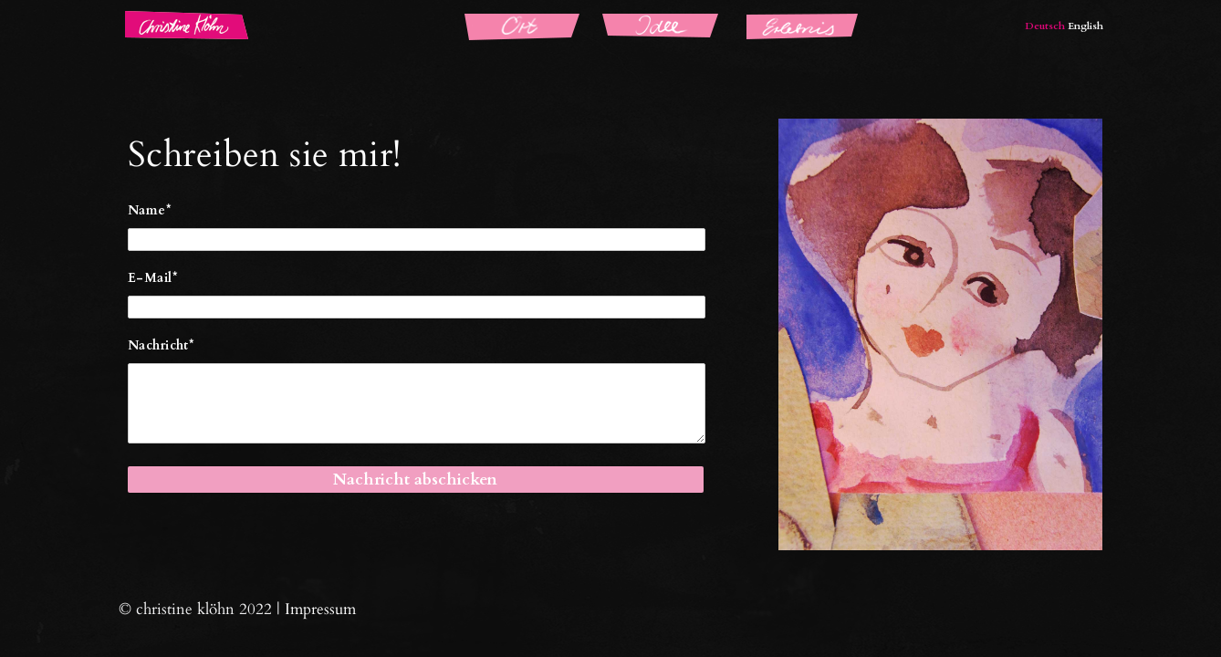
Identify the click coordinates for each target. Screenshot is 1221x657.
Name (150, 210)
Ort (462, 18)
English (1085, 26)
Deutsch (1045, 26)
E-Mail (153, 278)
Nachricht (161, 345)
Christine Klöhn (163, 18)
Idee (603, 18)
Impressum (320, 609)
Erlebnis (761, 18)
